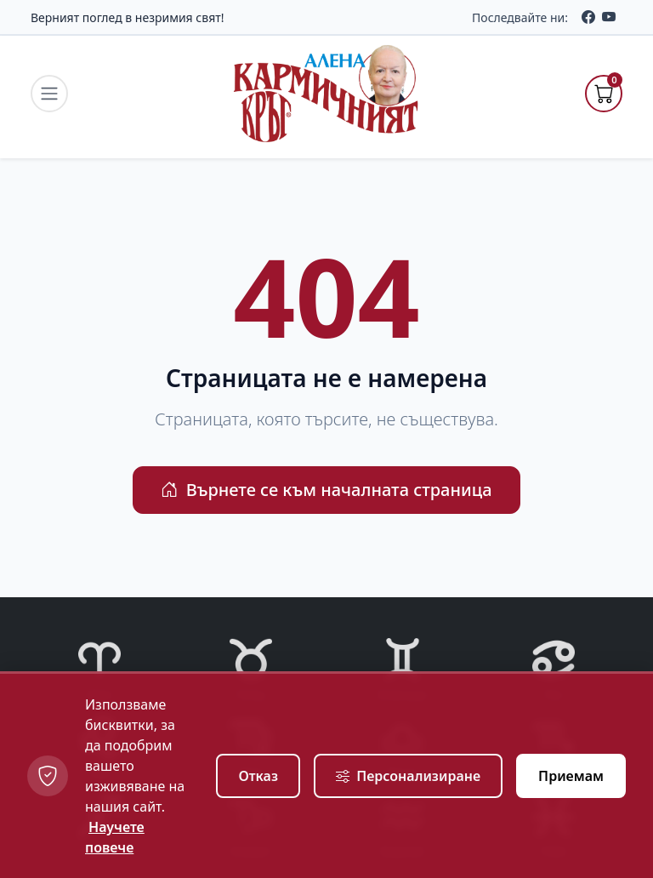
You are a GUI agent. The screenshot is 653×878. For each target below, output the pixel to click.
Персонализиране (408, 776)
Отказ (258, 776)
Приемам (571, 776)
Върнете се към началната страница (326, 489)
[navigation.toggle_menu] (49, 93)
